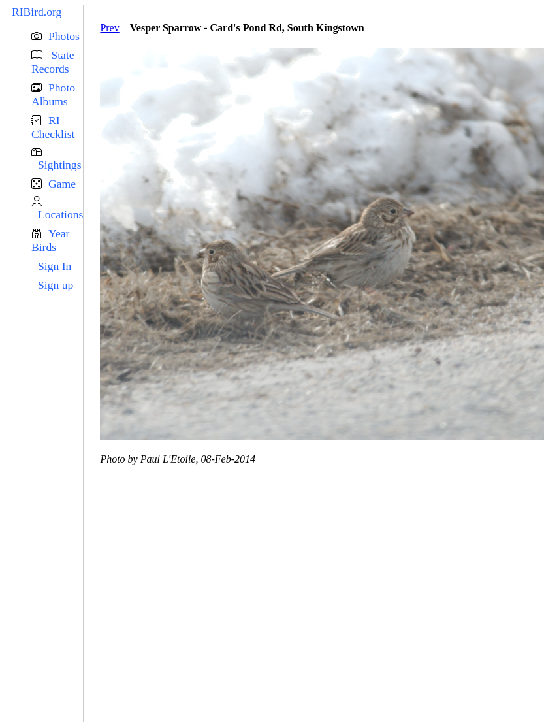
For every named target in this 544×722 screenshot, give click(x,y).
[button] (57, 36)
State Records (52, 61)
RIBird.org (36, 11)
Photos (64, 35)
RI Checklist (52, 127)
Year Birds (50, 240)
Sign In (54, 265)
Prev (109, 27)
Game (62, 183)
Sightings (59, 164)
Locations (60, 214)
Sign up (55, 284)
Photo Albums (53, 94)
